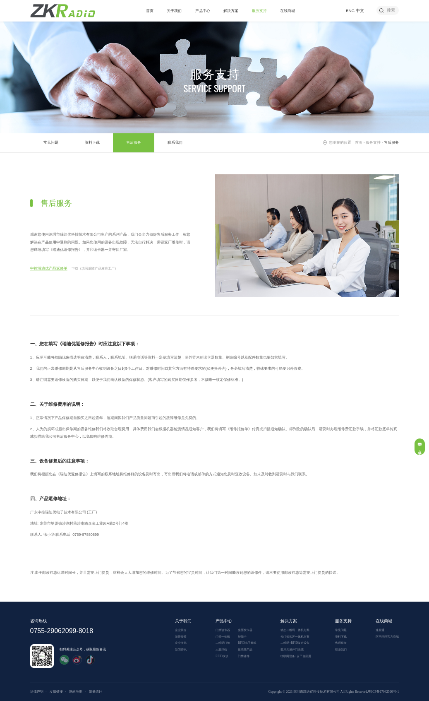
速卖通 (380, 630)
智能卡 (242, 636)
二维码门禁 (223, 643)
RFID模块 (222, 656)
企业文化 (181, 643)
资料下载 (92, 142)
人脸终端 (221, 649)
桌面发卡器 (245, 630)
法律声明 (36, 692)
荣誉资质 (181, 636)
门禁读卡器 (223, 630)
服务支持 (259, 11)
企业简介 (181, 630)
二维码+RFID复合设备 (294, 643)
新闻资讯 (181, 649)
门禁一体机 (223, 636)
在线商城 (287, 11)
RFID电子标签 (247, 643)
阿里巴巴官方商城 (387, 636)
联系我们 (175, 142)
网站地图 (75, 692)
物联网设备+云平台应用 (295, 656)
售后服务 (133, 142)
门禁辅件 (243, 656)
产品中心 (202, 11)
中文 (360, 10)
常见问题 (50, 142)
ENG (350, 10)
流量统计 (95, 692)
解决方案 (230, 11)
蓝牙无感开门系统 (292, 649)
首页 (149, 11)
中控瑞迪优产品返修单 (48, 268)
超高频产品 (245, 649)
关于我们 (174, 11)
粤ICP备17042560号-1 (383, 692)
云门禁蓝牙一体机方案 (294, 636)
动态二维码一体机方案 (294, 630)
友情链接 (56, 692)
